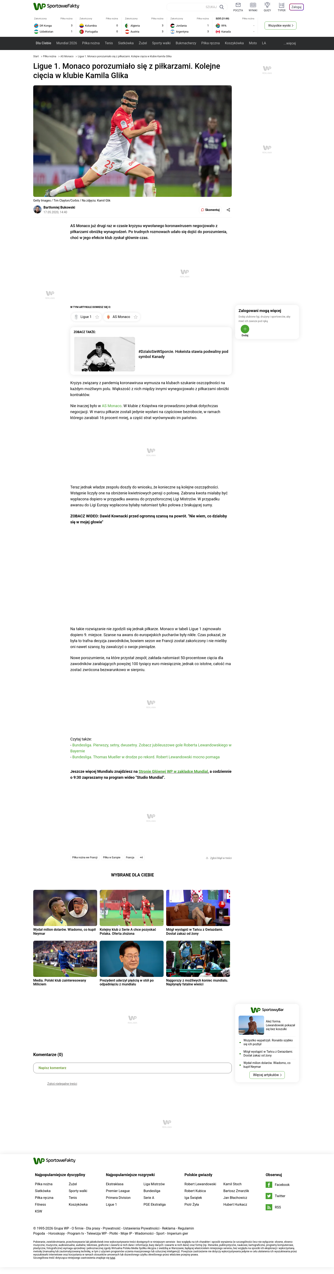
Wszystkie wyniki (279, 25)
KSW (38, 1211)
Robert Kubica (195, 1191)
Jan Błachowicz (235, 1198)
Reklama (168, 1228)
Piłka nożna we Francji (85, 857)
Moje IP (126, 1233)
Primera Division (118, 1198)
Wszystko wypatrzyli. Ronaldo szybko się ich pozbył (268, 1042)
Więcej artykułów (266, 1075)
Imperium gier (177, 1233)
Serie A (149, 1198)
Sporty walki (161, 43)
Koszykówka (234, 43)
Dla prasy (93, 1228)
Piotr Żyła (191, 1204)
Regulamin (186, 1228)
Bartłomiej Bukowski (59, 207)
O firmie (78, 1228)
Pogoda (39, 1233)
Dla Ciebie (43, 43)
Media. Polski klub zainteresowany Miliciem (59, 982)
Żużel (143, 43)
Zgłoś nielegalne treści (62, 1083)
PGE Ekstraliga (155, 1204)
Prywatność (112, 1228)
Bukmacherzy (186, 43)
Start (36, 56)
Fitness (40, 1204)
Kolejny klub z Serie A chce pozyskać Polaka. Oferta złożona (128, 931)
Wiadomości (144, 1233)
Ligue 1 (111, 1204)
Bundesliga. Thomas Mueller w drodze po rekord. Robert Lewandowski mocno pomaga (146, 757)
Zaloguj (296, 7)
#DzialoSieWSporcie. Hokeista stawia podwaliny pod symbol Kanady (183, 354)
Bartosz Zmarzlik (236, 1191)
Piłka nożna (90, 43)
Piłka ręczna (210, 43)
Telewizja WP (97, 1233)
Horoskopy (56, 1233)
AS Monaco (67, 56)
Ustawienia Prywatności (141, 1228)
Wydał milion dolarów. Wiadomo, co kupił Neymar (64, 931)
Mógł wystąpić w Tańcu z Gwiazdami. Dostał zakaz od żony (194, 931)
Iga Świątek (193, 1198)
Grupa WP (61, 1228)
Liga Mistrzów (154, 1184)
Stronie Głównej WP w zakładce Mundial (173, 771)
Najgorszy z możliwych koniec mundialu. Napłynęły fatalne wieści (197, 982)
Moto (253, 43)
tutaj (112, 1257)
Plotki (113, 1233)
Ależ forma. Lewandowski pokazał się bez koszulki (280, 1025)
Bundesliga (152, 1191)
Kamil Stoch (232, 1184)
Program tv (76, 1233)
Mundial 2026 (66, 43)
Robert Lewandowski (200, 1184)
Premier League (118, 1191)
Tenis (109, 43)
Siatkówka (126, 43)
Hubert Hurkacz (235, 1204)
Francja (130, 857)
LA (264, 43)
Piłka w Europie (111, 857)
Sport (160, 1233)
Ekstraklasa (114, 1184)
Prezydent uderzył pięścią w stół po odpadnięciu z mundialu (127, 982)
